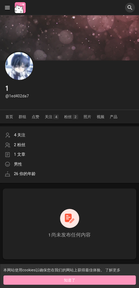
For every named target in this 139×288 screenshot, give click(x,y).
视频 (100, 117)
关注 (52, 117)
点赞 (35, 117)
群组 (22, 117)
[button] (130, 8)
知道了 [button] (69, 280)
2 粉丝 (19, 144)
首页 (9, 117)
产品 (113, 117)
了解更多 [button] (112, 270)
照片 (87, 117)
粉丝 (71, 117)
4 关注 (19, 135)
